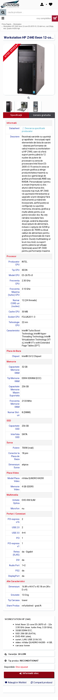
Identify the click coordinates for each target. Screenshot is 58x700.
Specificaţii (16, 115)
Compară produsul (42, 682)
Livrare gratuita (42, 115)
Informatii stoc (29, 673)
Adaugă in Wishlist (17, 682)
